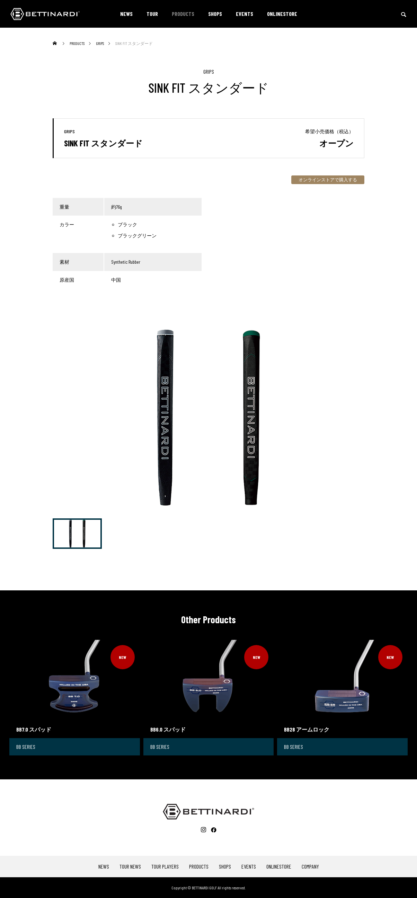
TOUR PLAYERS (165, 866)
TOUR (152, 13)
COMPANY (310, 866)
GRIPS (208, 71)
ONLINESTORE (282, 13)
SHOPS (215, 13)
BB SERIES (25, 746)
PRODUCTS (183, 13)
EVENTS (244, 13)
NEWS (126, 13)
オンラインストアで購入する (328, 179)
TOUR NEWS (130, 866)
